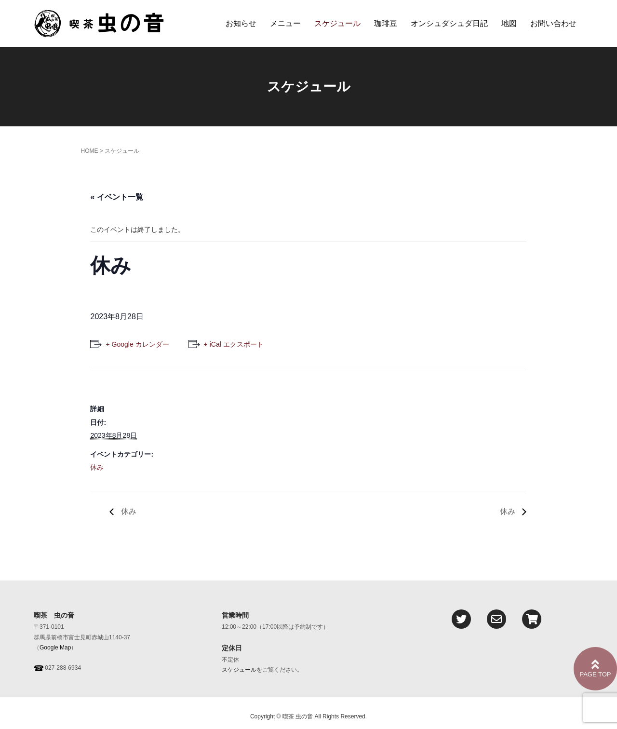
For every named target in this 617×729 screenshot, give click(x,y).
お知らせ (241, 23)
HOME (89, 151)
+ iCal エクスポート (234, 344)
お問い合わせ (553, 23)
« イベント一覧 (116, 197)
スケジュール (337, 23)
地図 (509, 23)
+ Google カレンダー (137, 344)
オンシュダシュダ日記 (449, 23)
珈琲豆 (385, 23)
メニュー (285, 23)
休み (97, 467)
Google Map (55, 647)
